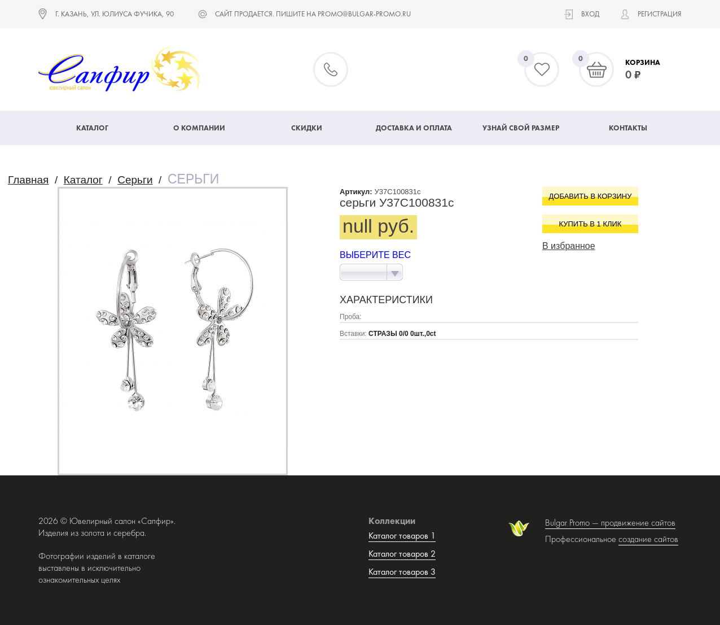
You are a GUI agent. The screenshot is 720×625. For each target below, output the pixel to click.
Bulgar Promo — (573, 522)
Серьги (134, 180)
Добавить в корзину (590, 196)
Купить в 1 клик (590, 224)
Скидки (306, 128)
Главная (28, 180)
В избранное (568, 246)
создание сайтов (648, 539)
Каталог (92, 128)
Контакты (628, 128)
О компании (199, 128)
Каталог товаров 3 (402, 572)
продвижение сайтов (638, 522)
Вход (590, 14)
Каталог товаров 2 (402, 554)
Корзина (642, 62)
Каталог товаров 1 (402, 535)
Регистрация (660, 14)
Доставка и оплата (414, 128)
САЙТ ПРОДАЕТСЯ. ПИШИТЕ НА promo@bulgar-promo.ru (313, 14)
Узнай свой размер (520, 128)
